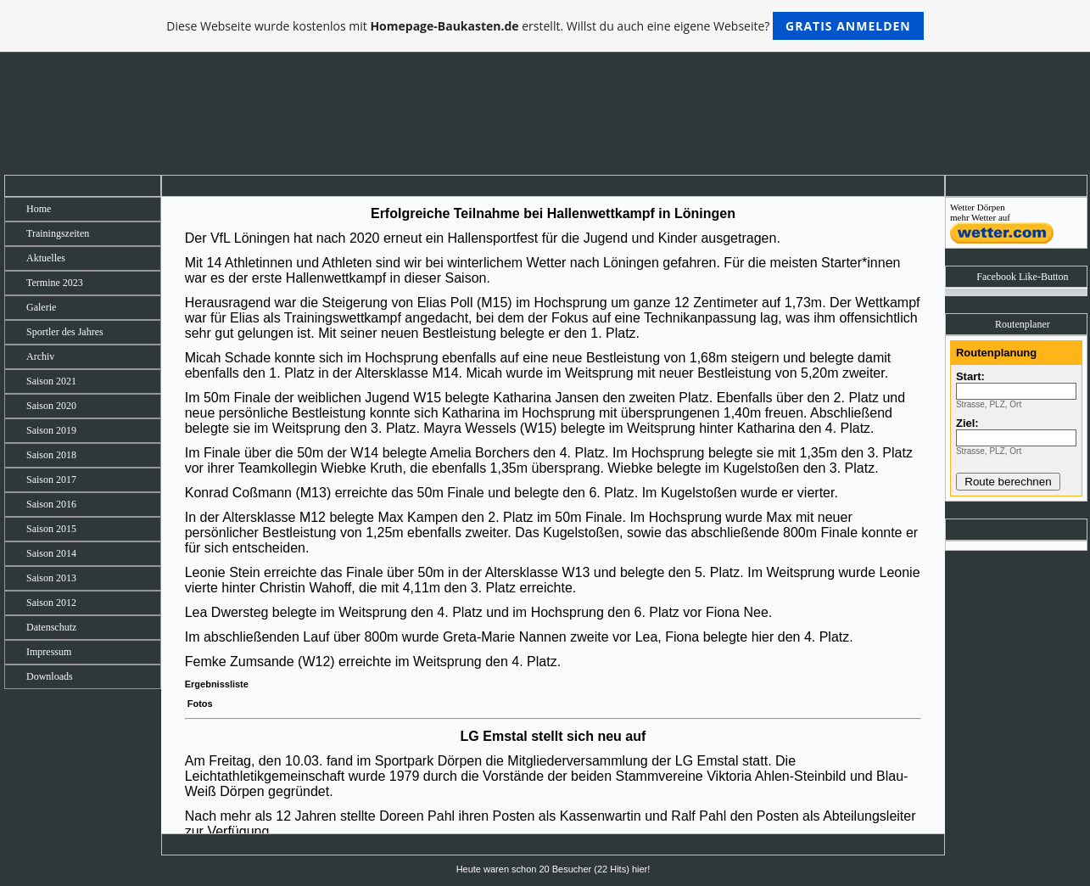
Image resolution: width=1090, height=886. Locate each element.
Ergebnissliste (217, 684)
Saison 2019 (51, 430)
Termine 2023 (54, 283)
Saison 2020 (51, 406)
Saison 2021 (51, 381)
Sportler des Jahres (64, 332)
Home (38, 209)
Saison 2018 (51, 455)
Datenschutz (51, 627)
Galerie (41, 307)
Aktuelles (45, 258)
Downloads (49, 676)
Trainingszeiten (57, 233)
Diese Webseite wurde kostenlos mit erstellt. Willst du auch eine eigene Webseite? (545, 26)
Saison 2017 (51, 479)
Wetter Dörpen (977, 207)
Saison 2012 (51, 602)
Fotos (199, 703)
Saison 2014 (51, 553)
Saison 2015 (51, 529)
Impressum (48, 652)
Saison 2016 (51, 504)
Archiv (40, 356)
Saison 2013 (51, 578)
